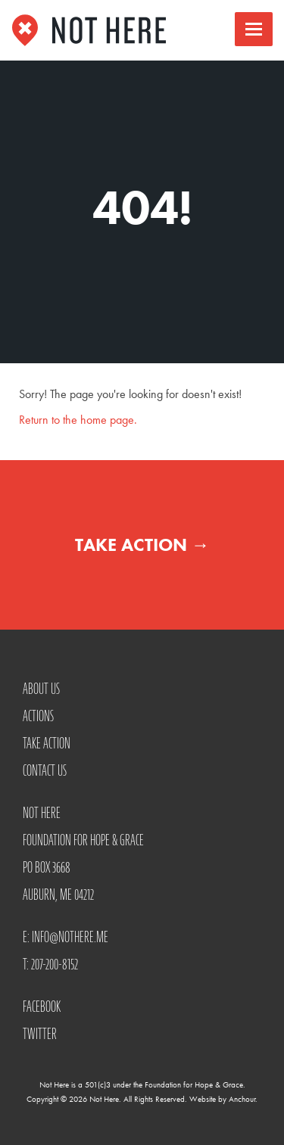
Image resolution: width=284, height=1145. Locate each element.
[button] (254, 29)
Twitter (40, 1033)
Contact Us (45, 770)
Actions (38, 716)
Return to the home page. (78, 420)
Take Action (142, 544)
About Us (41, 688)
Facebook (42, 1006)
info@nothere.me (70, 936)
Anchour (242, 1099)
